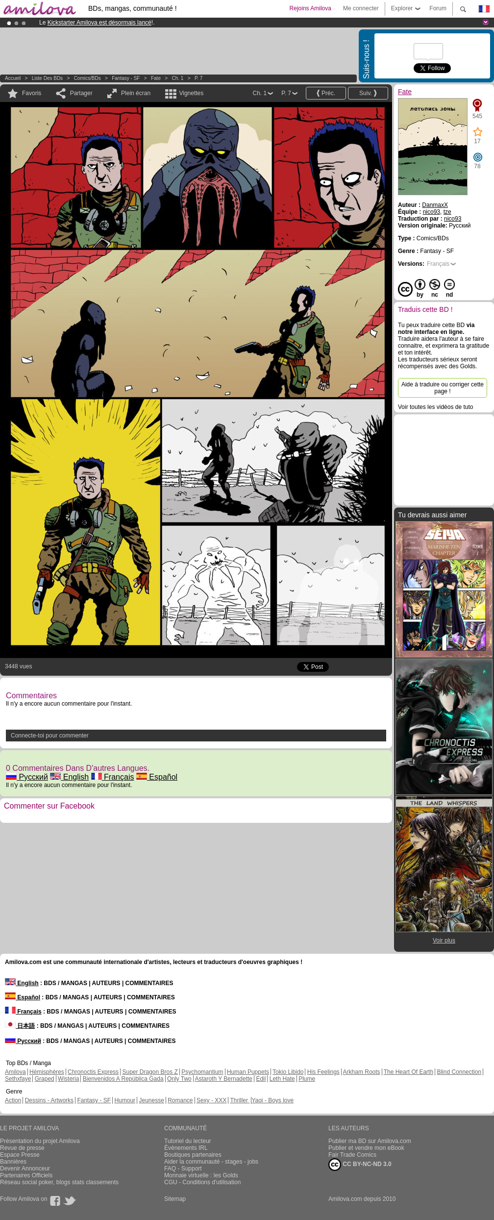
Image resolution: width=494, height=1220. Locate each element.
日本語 (20, 1025)
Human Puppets (248, 1071)
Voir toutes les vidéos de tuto (435, 407)
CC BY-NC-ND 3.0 (360, 1164)
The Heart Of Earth (408, 1071)
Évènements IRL (186, 1147)
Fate (156, 78)
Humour (124, 1100)
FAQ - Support (183, 1168)
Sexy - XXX (211, 1100)
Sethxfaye (18, 1078)
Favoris (31, 93)
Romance (180, 1100)
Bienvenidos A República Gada (123, 1078)
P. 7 (199, 78)
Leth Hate (282, 1078)
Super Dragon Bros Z (149, 1071)
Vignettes (191, 93)
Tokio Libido (287, 1071)
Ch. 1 (177, 78)
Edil (261, 1078)
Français (112, 777)
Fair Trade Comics (352, 1154)
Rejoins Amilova (310, 8)
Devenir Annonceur (25, 1168)
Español (156, 777)
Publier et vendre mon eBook (366, 1147)
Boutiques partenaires (193, 1154)
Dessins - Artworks (49, 1100)
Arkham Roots (361, 1071)
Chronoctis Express (93, 1071)
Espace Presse (20, 1154)
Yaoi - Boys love (272, 1100)
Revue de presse (22, 1147)
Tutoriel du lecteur (187, 1141)
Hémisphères (46, 1071)
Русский (27, 777)
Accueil (13, 78)
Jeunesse (151, 1100)
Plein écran (135, 93)
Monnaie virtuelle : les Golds (201, 1175)
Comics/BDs (87, 78)
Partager (81, 93)
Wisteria (68, 1078)
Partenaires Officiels (26, 1175)
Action (13, 1100)
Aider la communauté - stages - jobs (211, 1161)
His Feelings (323, 1071)
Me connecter (361, 8)
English (69, 777)
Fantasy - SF (126, 78)
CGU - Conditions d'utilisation (202, 1182)
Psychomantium (202, 1071)
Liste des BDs (47, 78)
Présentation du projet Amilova (40, 1141)
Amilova (15, 1071)
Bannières (13, 1161)
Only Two (179, 1078)
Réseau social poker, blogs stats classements (59, 1182)
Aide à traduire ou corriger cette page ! (442, 388)
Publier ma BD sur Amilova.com (369, 1141)
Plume (306, 1078)
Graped (44, 1078)
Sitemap (175, 1198)
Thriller (239, 1100)
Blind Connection (459, 1071)
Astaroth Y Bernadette (223, 1078)
